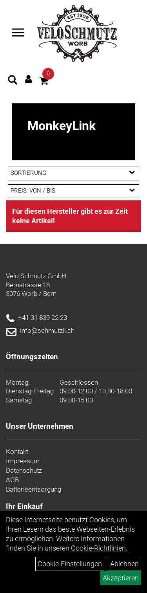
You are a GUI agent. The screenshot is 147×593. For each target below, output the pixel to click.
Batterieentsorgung (33, 489)
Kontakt (17, 451)
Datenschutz (24, 470)
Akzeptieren (121, 578)
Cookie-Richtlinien (98, 548)
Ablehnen (124, 564)
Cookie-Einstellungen (70, 564)
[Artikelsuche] (12, 80)
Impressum (23, 461)
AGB (12, 480)
